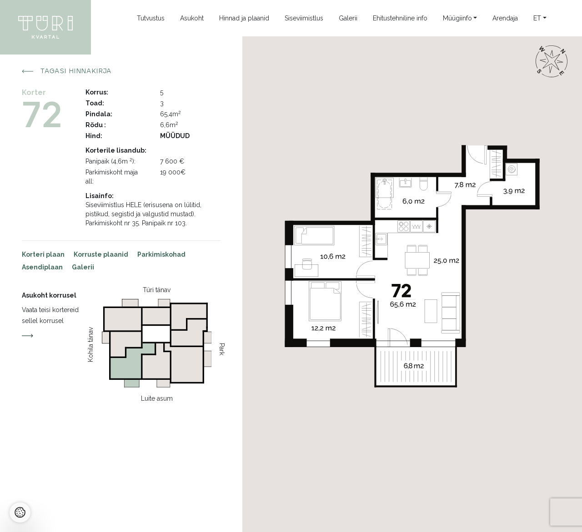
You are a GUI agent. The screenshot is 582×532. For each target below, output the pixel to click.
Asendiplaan (42, 267)
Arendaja (505, 18)
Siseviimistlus (304, 18)
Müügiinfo (457, 18)
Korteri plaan (43, 254)
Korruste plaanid (101, 254)
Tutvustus (151, 18)
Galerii (348, 18)
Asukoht (192, 18)
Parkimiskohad (161, 254)
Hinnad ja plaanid (244, 18)
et (537, 18)
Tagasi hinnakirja (67, 71)
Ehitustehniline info (400, 18)
